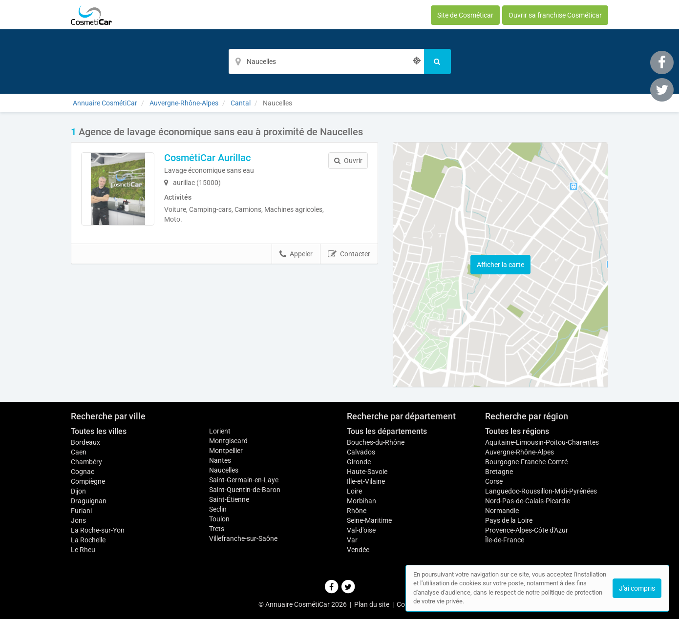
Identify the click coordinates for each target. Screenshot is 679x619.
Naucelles (223, 470)
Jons (78, 520)
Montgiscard (228, 441)
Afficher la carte (500, 264)
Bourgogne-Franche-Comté (526, 462)
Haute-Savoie (367, 471)
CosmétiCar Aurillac (207, 158)
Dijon (78, 491)
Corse (494, 481)
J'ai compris (637, 588)
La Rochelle (88, 540)
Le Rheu (83, 550)
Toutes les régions (517, 431)
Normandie (502, 511)
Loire (354, 491)
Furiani (81, 511)
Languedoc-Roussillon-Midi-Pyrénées (541, 491)
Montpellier (226, 450)
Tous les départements (387, 431)
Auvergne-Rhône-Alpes (519, 452)
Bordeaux (85, 442)
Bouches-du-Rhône (375, 442)
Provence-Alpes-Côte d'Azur (526, 530)
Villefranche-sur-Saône (243, 538)
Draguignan (88, 501)
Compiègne (88, 481)
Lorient (220, 431)
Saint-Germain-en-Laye (243, 480)
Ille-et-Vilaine (366, 481)
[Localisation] (326, 61)
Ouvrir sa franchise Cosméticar (555, 15)
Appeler (296, 254)
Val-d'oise (361, 530)
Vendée (358, 550)
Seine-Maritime (369, 520)
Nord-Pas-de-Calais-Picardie (527, 501)
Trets (216, 529)
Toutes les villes (99, 431)
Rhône (356, 511)
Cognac (82, 471)
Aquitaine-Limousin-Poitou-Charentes (542, 442)
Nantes (220, 460)
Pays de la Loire (508, 520)
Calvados (361, 452)
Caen (78, 452)
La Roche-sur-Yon (98, 530)
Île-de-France (504, 540)
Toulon (219, 519)
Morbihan (361, 501)
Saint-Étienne (229, 499)
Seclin (218, 509)
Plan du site (371, 604)
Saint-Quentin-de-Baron (244, 490)
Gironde (359, 462)
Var (352, 540)
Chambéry (86, 462)
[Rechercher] (437, 61)
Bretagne (499, 471)
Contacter (349, 254)
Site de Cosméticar (465, 15)
